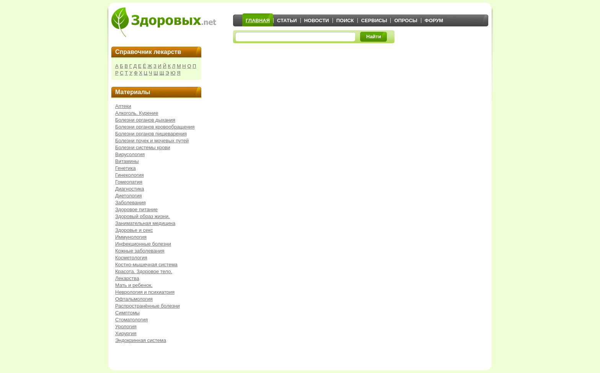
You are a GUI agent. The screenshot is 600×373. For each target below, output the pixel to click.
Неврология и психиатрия (144, 292)
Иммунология (131, 237)
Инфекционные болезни (143, 244)
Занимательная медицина (145, 223)
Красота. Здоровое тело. (143, 271)
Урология (126, 326)
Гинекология (129, 175)
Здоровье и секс (134, 230)
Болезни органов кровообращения (155, 127)
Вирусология (130, 154)
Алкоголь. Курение (136, 113)
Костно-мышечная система (146, 264)
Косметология (131, 258)
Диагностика (129, 189)
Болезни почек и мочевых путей (152, 140)
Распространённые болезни (147, 306)
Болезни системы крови (142, 147)
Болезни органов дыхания (145, 120)
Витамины (127, 161)
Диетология (128, 196)
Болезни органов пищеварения (151, 134)
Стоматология (131, 320)
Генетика (125, 168)
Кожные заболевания (140, 251)
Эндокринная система (140, 340)
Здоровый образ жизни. (142, 216)
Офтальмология (134, 299)
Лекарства (127, 278)
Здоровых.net (163, 22)
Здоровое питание (136, 209)
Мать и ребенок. (134, 285)
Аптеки (123, 106)
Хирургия (126, 333)
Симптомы (127, 313)
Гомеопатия (128, 182)
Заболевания (130, 202)
